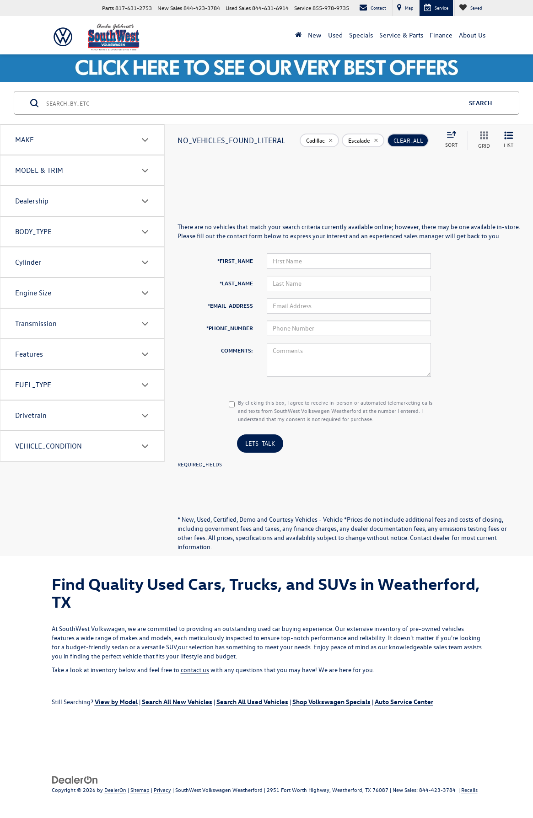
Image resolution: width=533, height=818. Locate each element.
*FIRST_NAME (235, 260)
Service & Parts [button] (401, 35)
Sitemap (140, 789)
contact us (195, 669)
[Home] (298, 35)
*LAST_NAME (236, 283)
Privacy (162, 789)
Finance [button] (441, 35)
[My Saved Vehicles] (470, 8)
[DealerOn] (75, 779)
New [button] (315, 35)
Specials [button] (361, 35)
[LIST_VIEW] (508, 140)
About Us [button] (472, 35)
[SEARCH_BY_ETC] (253, 103)
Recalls (469, 789)
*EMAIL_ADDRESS (230, 305)
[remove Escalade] (363, 140)
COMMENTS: (237, 350)
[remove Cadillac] (319, 140)
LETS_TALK (260, 443)
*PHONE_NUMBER (229, 327)
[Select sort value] (454, 140)
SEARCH (480, 103)
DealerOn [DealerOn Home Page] (115, 789)
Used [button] (335, 35)
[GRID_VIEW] (482, 140)
